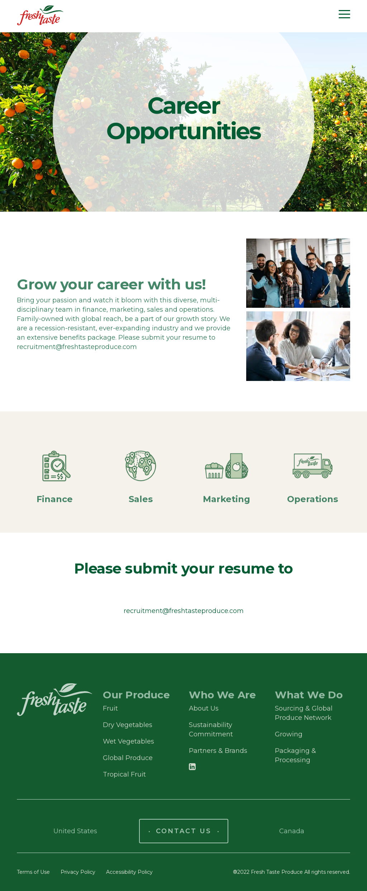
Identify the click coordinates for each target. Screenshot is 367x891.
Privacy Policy (78, 872)
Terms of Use (33, 872)
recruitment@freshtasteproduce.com (184, 611)
